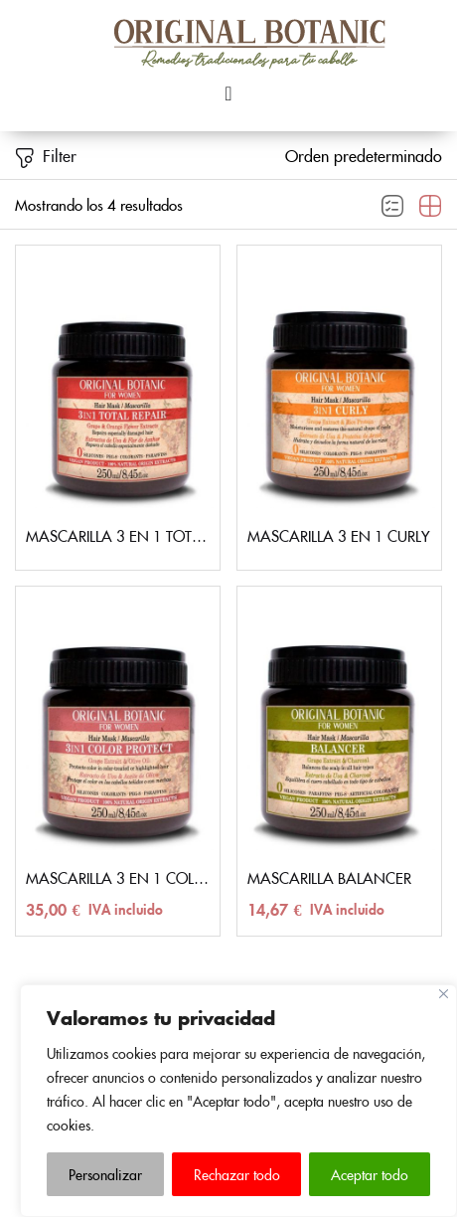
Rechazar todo (237, 1174)
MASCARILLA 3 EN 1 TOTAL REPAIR (118, 535)
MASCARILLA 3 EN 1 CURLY (338, 535)
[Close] (443, 993)
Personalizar (105, 1174)
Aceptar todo (369, 1174)
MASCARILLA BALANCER (329, 877)
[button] (363, 155)
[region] (238, 1100)
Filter (45, 156)
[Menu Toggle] (228, 93)
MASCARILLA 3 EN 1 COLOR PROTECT (118, 877)
